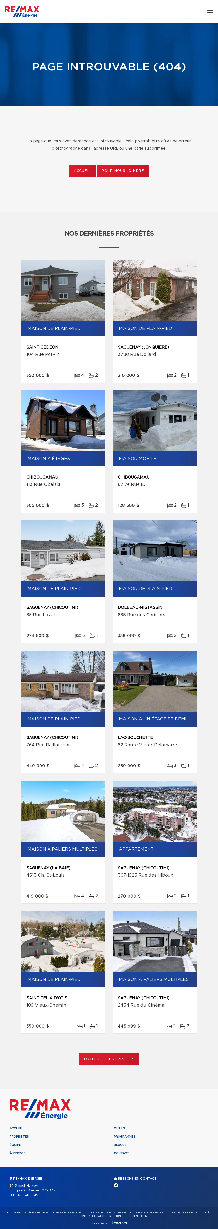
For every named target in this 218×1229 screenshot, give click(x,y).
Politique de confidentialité (187, 1212)
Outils (119, 1128)
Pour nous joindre (123, 171)
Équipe (15, 1145)
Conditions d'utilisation (87, 1216)
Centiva (119, 1223)
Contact (121, 1153)
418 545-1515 (27, 1195)
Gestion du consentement (129, 1216)
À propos (18, 1153)
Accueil (82, 171)
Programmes (124, 1136)
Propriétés (19, 1136)
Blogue (120, 1145)
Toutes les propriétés (109, 1059)
